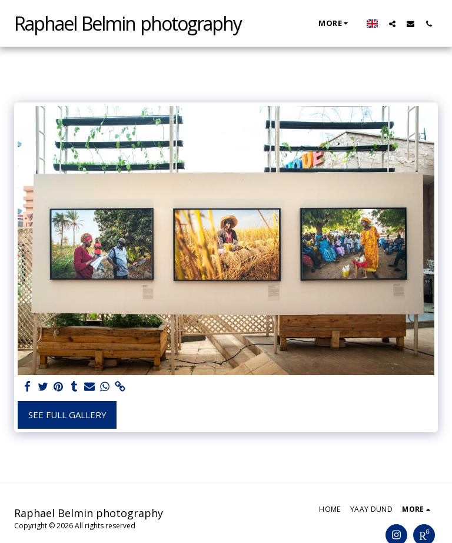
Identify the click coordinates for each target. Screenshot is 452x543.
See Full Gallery (67, 415)
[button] (392, 23)
